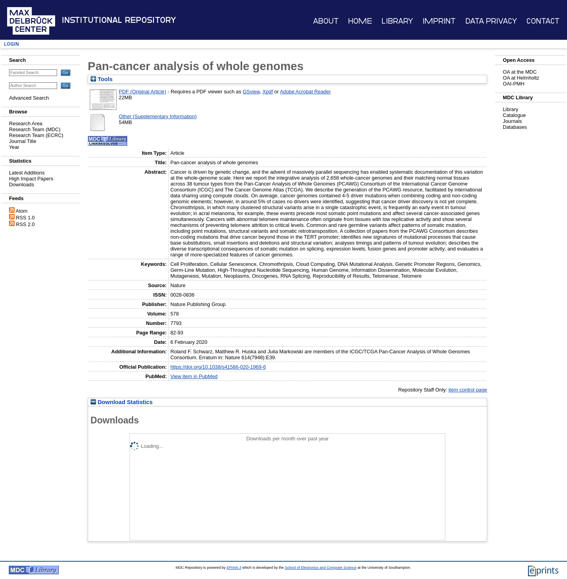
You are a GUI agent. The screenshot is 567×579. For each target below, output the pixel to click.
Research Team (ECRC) (36, 135)
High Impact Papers (31, 179)
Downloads (21, 184)
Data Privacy (491, 21)
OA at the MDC (520, 72)
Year (14, 147)
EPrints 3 (233, 568)
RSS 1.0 (25, 218)
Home (360, 21)
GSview (251, 92)
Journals (512, 121)
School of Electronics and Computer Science (320, 568)
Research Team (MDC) (35, 129)
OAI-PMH (513, 84)
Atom (22, 211)
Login (11, 43)
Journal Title (22, 141)
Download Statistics (122, 402)
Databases (515, 127)
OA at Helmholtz (521, 78)
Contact (543, 21)
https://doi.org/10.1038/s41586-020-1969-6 (218, 367)
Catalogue (514, 115)
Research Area (26, 123)
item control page (467, 390)
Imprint (439, 21)
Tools (102, 79)
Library (397, 21)
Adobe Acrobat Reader (305, 92)
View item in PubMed (194, 376)
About (326, 21)
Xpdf (268, 92)
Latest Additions (26, 173)
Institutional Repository (119, 20)
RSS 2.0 (25, 224)
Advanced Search (29, 98)
